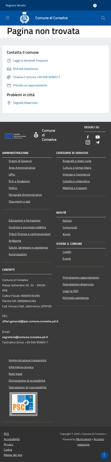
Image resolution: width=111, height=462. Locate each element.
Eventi (67, 258)
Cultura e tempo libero (77, 167)
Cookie (8, 449)
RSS (6, 434)
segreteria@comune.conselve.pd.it (25, 337)
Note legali (15, 374)
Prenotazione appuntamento (81, 277)
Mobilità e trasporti (75, 188)
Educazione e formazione (24, 220)
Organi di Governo (20, 161)
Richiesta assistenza (76, 297)
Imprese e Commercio (76, 174)
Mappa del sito (13, 455)
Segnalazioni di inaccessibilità (27, 387)
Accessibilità (12, 439)
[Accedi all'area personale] (95, 5)
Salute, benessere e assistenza (28, 247)
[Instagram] (88, 143)
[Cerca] (103, 18)
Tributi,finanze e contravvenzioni (30, 234)
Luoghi (67, 251)
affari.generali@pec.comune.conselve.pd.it (30, 321)
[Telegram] (97, 143)
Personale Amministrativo (25, 194)
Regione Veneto (16, 5)
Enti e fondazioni (19, 181)
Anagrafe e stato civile (77, 161)
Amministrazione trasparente (27, 360)
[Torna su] (104, 455)
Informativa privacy (21, 367)
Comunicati (70, 227)
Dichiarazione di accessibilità (27, 380)
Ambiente (15, 240)
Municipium (83, 439)
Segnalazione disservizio (78, 284)
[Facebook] (88, 137)
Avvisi (66, 234)
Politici (13, 188)
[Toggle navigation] (7, 17)
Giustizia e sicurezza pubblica (27, 227)
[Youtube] (97, 137)
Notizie (67, 220)
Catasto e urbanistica (76, 181)
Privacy (8, 444)
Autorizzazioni (18, 254)
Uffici (12, 174)
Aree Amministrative (22, 167)
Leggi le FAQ (70, 291)
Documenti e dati (19, 201)
